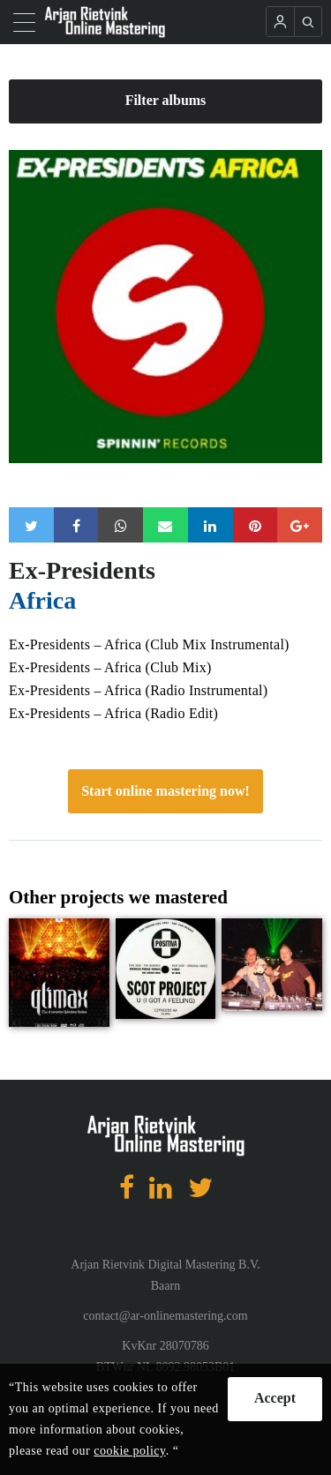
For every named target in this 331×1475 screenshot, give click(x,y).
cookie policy (129, 1450)
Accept (275, 1397)
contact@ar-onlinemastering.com (165, 1315)
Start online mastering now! (165, 790)
